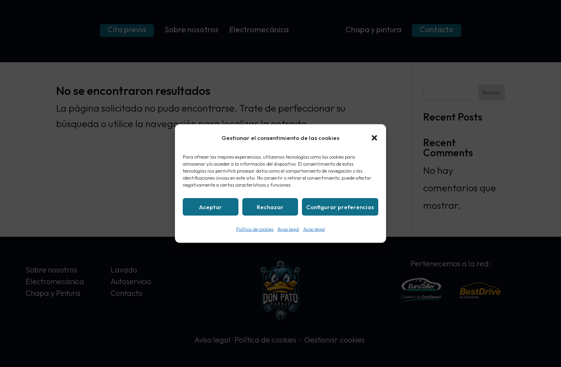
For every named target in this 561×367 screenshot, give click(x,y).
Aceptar (210, 206)
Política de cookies (254, 229)
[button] (374, 138)
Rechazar (270, 206)
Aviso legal (288, 229)
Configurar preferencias (340, 206)
